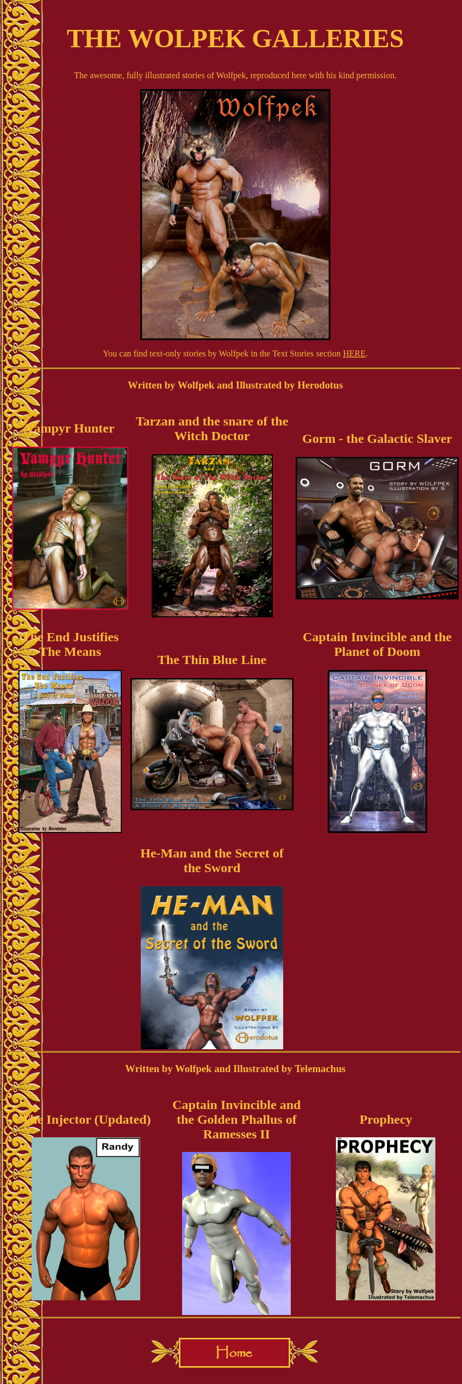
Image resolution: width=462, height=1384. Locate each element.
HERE (354, 353)
